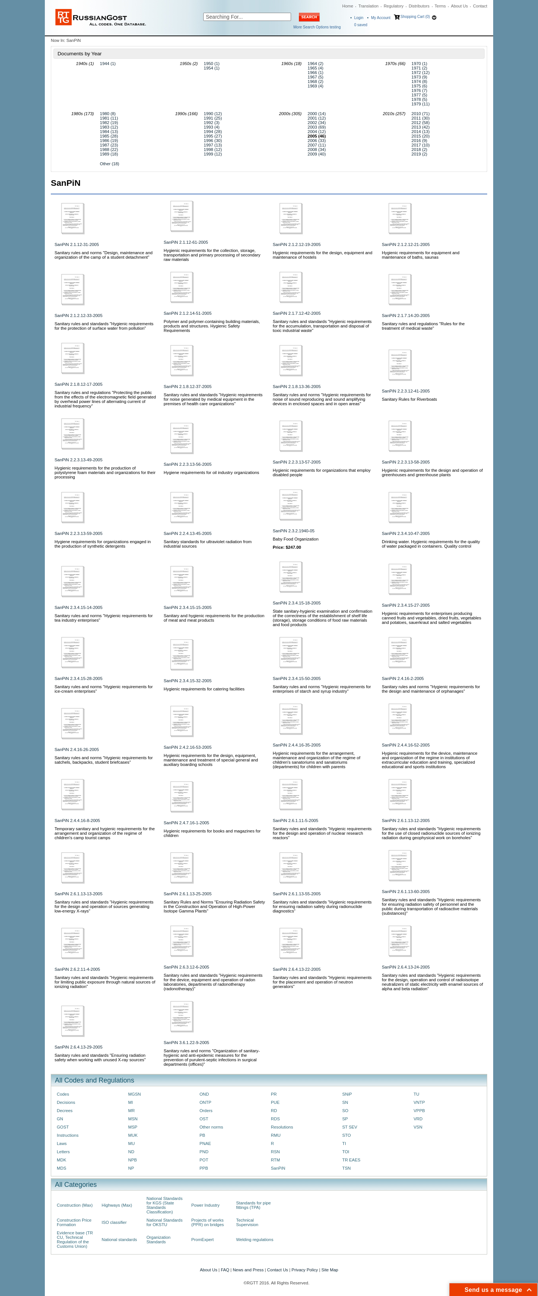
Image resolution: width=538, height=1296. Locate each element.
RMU (276, 1135)
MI (130, 1102)
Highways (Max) (117, 1205)
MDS (61, 1168)
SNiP (347, 1094)
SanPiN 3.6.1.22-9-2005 (186, 1042)
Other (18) (109, 163)
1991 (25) (213, 118)
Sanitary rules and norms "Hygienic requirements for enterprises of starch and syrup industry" (322, 688)
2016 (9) (419, 140)
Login (358, 18)
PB (202, 1135)
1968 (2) (315, 81)
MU (131, 1143)
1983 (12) (109, 127)
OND (204, 1094)
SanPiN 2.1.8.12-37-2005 (187, 386)
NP (131, 1168)
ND (131, 1151)
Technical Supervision (247, 1222)
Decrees (64, 1110)
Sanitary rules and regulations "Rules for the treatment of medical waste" (423, 325)
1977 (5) (419, 95)
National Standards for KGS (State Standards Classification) (164, 1205)
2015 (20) (420, 136)
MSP (132, 1127)
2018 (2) (419, 149)
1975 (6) (419, 86)
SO (345, 1110)
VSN (418, 1127)
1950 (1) (211, 63)
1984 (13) (109, 131)
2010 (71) (420, 113)
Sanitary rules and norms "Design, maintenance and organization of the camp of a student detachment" (103, 254)
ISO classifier (114, 1222)
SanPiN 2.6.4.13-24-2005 (406, 967)
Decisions (66, 1102)
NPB (132, 1160)
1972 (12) (420, 72)
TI (344, 1143)
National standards (119, 1239)
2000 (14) (316, 113)
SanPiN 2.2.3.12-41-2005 (406, 391)
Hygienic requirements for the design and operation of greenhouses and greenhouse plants (432, 472)
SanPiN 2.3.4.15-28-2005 (78, 678)
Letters (63, 1151)
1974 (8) (419, 81)
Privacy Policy (304, 1270)
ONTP (205, 1102)
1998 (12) (213, 149)
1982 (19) (109, 122)
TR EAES (351, 1160)
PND (204, 1151)
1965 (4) (315, 68)
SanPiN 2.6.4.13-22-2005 (297, 969)
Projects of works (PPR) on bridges (207, 1222)
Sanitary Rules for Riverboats (409, 399)
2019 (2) (419, 154)
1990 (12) (213, 113)
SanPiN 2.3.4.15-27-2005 (406, 605)
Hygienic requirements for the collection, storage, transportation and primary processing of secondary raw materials (212, 255)
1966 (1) (315, 72)
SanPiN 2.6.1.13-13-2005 (78, 894)
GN (60, 1119)
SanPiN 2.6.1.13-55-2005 (297, 894)
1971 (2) (419, 68)
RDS (275, 1119)
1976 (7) (419, 90)
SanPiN (278, 1168)
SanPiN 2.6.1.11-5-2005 (295, 820)
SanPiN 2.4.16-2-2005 (403, 678)
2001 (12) (316, 118)
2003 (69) (316, 127)
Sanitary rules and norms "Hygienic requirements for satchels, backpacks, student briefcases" (104, 759)
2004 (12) (316, 131)
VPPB (419, 1110)
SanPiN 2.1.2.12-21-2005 (406, 244)
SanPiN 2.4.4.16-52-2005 (406, 745)
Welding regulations (254, 1239)
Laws (62, 1143)
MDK (61, 1160)
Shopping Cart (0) (415, 17)
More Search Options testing (317, 27)
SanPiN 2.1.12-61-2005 (186, 242)
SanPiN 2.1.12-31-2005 (77, 244)
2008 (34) (316, 149)
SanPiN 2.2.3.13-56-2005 (187, 464)
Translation (368, 6)
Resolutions (282, 1127)
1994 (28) (213, 131)
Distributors (419, 6)
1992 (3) (211, 122)
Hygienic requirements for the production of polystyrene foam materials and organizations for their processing (105, 472)
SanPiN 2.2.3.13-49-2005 (78, 460)
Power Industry (205, 1205)
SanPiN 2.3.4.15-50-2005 (297, 678)
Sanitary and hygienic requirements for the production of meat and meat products (214, 617)
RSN (275, 1151)
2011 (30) (420, 118)
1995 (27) (213, 136)
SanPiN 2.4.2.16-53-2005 (187, 747)
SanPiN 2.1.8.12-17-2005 (78, 384)
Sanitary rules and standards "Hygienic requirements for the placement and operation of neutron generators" (322, 982)
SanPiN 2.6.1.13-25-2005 (187, 894)
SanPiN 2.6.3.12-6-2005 (186, 967)
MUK (132, 1135)
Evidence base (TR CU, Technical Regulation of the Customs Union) (75, 1240)
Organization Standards (158, 1239)
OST (204, 1119)
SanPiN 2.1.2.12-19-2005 (297, 244)
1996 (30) (213, 140)
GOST (63, 1127)
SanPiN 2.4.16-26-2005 (77, 749)
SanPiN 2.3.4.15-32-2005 (187, 680)
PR (274, 1094)
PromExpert (202, 1239)
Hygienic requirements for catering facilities (204, 689)
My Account (380, 18)
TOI (345, 1151)
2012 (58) (420, 122)
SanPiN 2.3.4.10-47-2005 (406, 533)
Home (347, 6)
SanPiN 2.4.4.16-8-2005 (77, 820)
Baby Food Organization (296, 539)
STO (346, 1135)
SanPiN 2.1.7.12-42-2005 (297, 313)
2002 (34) (316, 122)
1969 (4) (315, 86)
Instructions (67, 1135)
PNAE (205, 1143)
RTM (275, 1160)
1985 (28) (109, 136)
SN (345, 1102)
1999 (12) (213, 154)
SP (345, 1119)
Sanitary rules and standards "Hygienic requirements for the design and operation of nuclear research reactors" (322, 833)
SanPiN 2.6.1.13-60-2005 (406, 891)
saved (360, 25)
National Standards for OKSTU (164, 1222)
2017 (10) (420, 145)
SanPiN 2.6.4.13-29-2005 (78, 1047)
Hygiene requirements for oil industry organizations (211, 472)
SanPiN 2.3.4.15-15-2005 (187, 607)
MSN (132, 1119)
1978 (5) (419, 99)
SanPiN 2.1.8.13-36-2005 (297, 386)
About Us (459, 6)
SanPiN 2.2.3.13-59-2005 (78, 533)
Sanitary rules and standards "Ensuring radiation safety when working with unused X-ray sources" (100, 1057)
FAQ (225, 1270)
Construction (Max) (75, 1205)
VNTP (419, 1102)
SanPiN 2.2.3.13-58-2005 (406, 462)
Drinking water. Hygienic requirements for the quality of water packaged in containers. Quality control (431, 543)
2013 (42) (420, 127)
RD (274, 1110)
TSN (346, 1168)
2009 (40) (316, 154)
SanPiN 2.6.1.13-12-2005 (406, 820)
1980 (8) (107, 113)
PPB (204, 1168)
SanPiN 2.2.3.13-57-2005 (297, 462)
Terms (440, 6)
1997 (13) (213, 145)
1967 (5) (315, 77)
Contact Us (277, 1270)
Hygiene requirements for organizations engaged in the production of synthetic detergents (103, 543)
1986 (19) (109, 140)
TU (416, 1094)
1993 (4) (211, 127)
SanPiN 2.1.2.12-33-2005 (78, 315)
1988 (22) (109, 149)
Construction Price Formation (74, 1222)
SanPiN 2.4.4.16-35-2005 (297, 745)
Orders (206, 1110)
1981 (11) (109, 118)
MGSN (134, 1094)
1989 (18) (109, 154)
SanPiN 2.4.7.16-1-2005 (186, 823)
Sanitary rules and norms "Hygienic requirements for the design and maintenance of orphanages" (431, 688)
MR (131, 1110)
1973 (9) (419, 77)
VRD (418, 1119)
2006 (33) (316, 140)
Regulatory (394, 6)
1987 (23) (109, 145)
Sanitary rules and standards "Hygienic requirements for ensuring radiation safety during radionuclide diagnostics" (322, 906)
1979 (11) (420, 104)
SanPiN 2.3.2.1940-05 (294, 531)
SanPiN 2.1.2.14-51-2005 (187, 313)
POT (204, 1160)
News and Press (248, 1270)
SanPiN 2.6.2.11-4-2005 (77, 969)
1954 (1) (211, 68)
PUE (275, 1102)
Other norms (211, 1127)
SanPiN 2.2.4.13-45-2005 (187, 533)
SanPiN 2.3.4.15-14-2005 (78, 607)
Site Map (329, 1270)
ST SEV (349, 1127)
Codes (63, 1094)
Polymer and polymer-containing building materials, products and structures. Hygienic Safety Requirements (212, 326)
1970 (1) (419, 63)
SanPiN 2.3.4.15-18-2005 (297, 603)
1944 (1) (107, 63)
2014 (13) (420, 131)
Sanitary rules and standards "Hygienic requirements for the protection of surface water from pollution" (104, 325)
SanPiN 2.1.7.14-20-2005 (406, 315)
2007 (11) (316, 145)
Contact (480, 6)
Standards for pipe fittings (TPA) (253, 1205)
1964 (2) (315, 63)
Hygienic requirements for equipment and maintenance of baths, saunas (421, 254)
